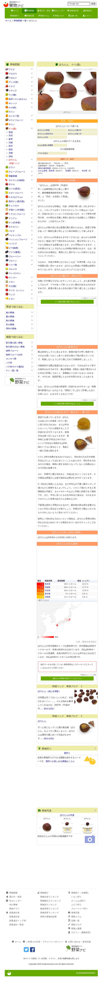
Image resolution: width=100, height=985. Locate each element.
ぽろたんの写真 (67, 824)
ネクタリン (14, 227)
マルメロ (13, 269)
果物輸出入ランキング (50, 909)
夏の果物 (19, 316)
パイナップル (15, 235)
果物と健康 (75, 937)
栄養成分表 (72, 11)
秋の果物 (19, 320)
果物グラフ (14, 917)
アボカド (13, 78)
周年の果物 (19, 328)
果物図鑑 (29, 11)
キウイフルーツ (16, 120)
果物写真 (29, 16)
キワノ (12, 124)
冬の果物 (19, 324)
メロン (12, 282)
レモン (12, 299)
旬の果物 (13, 913)
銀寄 (11, 139)
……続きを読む (47, 717)
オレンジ (13, 103)
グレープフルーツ (17, 172)
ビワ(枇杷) (13, 248)
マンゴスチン (15, 273)
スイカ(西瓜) (14, 189)
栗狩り (67, 762)
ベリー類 (13, 265)
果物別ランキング (48, 913)
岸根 (11, 153)
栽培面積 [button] (61, 589)
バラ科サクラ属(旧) (19, 366)
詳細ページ (14, 163)
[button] (38, 609)
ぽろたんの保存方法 (45, 142)
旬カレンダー (58, 11)
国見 (11, 149)
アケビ (12, 69)
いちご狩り (76, 905)
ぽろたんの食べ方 (75, 142)
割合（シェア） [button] (84, 589)
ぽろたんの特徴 (43, 139)
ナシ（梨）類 (19, 370)
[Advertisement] (51, 42)
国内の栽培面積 (44, 177)
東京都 (47, 602)
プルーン (13, 261)
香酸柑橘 (13, 176)
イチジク (13, 90)
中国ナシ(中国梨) (17, 210)
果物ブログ (58, 16)
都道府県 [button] (48, 589)
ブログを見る (43, 162)
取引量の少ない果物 (19, 346)
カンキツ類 (14, 116)
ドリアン (13, 218)
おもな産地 (42, 179)
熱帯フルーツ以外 (19, 354)
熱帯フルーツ (19, 350)
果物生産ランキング (49, 905)
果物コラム (43, 16)
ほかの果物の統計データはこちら (67, 687)
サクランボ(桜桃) (17, 180)
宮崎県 (47, 605)
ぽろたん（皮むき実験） (49, 700)
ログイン (87, 16)
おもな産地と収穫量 (45, 154)
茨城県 (68, 179)
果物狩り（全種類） (79, 901)
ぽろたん (13, 160)
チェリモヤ (14, 206)
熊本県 (51, 179)
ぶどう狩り (76, 913)
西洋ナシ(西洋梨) (17, 201)
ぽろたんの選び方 (75, 139)
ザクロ (12, 184)
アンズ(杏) (13, 82)
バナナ (12, 231)
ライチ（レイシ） (17, 290)
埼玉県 (84, 179)
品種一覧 (73, 16)
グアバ (12, 167)
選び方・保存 (43, 11)
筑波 (11, 132)
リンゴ (12, 294)
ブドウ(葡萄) (14, 252)
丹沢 (11, 135)
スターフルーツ (16, 193)
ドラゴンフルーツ (17, 214)
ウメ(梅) (12, 95)
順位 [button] (39, 589)
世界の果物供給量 (48, 925)
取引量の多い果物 (19, 342)
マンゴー (13, 278)
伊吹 (11, 156)
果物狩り (14, 16)
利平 (11, 146)
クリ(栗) (12, 129)
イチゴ (12, 86)
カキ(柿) (12, 107)
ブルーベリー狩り (79, 917)
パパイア (13, 244)
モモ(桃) (12, 286)
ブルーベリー (15, 256)
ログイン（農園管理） (80, 941)
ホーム (14, 11)
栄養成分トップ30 (17, 929)
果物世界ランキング (49, 921)
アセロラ (13, 74)
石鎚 (11, 142)
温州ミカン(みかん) (18, 99)
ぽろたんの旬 (43, 146)
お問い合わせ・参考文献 (78, 950)
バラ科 (19, 362)
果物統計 (87, 11)
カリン (12, 112)
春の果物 (19, 312)
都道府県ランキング (49, 917)
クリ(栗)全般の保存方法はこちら (67, 412)
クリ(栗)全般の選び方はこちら (67, 310)
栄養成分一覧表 (16, 933)
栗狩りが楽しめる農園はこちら (60, 770)
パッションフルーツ (18, 239)
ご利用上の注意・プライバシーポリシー (43, 950)
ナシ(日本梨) (14, 222)
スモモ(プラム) (15, 197)
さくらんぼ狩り (78, 909)
